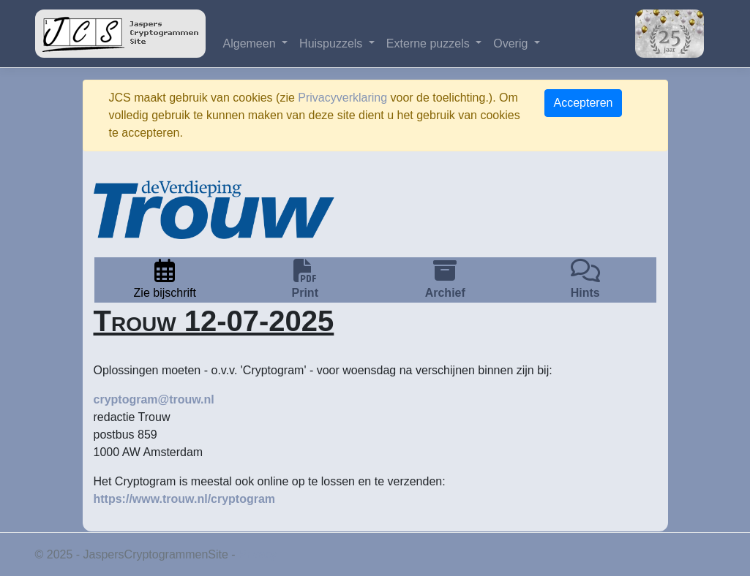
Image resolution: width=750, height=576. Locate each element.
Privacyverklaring (342, 97)
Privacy (258, 554)
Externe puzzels (429, 43)
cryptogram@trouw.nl (154, 399)
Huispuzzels (332, 43)
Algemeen (251, 43)
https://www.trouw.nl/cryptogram (185, 499)
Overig (512, 43)
